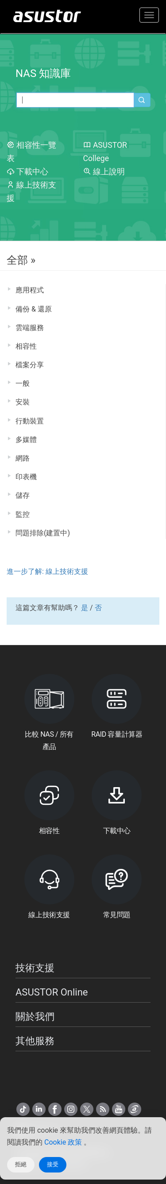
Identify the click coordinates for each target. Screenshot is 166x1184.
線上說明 (104, 171)
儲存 (22, 495)
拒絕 (21, 1164)
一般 (22, 383)
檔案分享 (29, 365)
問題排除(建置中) (42, 533)
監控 (22, 514)
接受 (52, 1164)
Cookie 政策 (64, 1142)
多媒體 (26, 439)
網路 (22, 458)
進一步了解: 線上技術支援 (47, 571)
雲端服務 (29, 327)
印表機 (26, 477)
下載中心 (27, 171)
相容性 (26, 346)
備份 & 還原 (33, 309)
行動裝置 (29, 421)
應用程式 (29, 290)
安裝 (22, 402)
